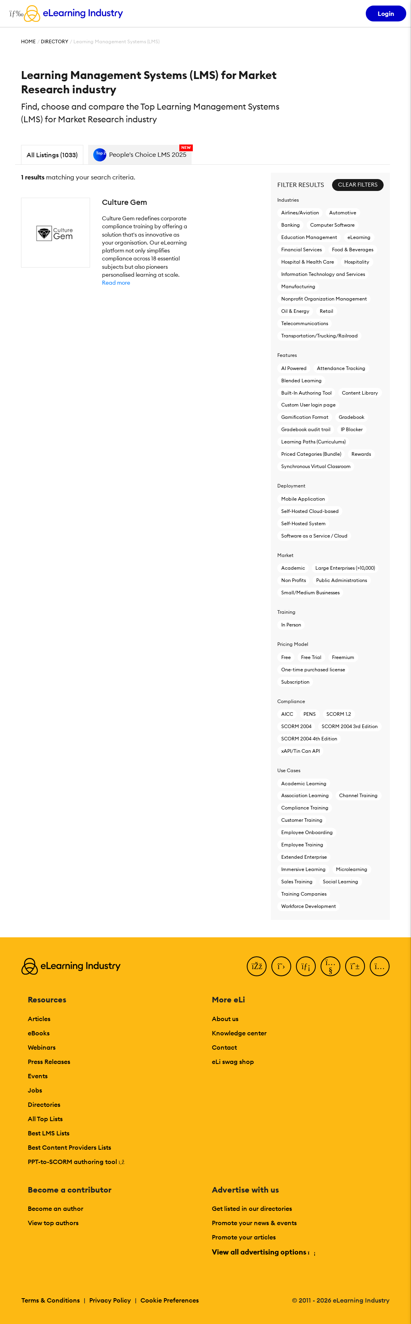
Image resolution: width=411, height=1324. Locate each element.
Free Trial (311, 657)
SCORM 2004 (296, 726)
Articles (39, 1019)
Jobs (35, 1090)
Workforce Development (308, 906)
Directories (44, 1104)
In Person (291, 625)
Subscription (295, 682)
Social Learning (340, 882)
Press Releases (49, 1062)
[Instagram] (380, 966)
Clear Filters (358, 184)
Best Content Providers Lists (69, 1147)
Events (38, 1076)
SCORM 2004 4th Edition (309, 739)
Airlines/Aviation (300, 213)
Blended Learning (301, 381)
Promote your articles (244, 1237)
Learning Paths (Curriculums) (313, 442)
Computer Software (332, 225)
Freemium (343, 657)
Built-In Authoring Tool (306, 393)
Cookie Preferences (169, 1300)
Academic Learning (303, 783)
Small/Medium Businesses (310, 593)
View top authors (53, 1223)
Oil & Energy (295, 311)
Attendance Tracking (341, 368)
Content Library (360, 393)
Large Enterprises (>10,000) (345, 568)
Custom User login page (308, 405)
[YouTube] (330, 966)
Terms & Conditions (50, 1300)
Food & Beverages (352, 249)
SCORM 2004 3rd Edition (350, 726)
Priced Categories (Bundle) (311, 454)
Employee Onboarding (307, 832)
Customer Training (302, 820)
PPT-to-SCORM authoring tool (76, 1162)
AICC (287, 714)
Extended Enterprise (304, 857)
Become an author (55, 1208)
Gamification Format (304, 417)
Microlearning (351, 869)
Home (28, 41)
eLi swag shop (233, 1062)
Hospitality (356, 262)
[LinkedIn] (306, 966)
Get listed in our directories (252, 1208)
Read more (116, 282)
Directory (54, 41)
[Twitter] (281, 966)
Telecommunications (304, 323)
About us (225, 1019)
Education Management (309, 237)
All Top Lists (45, 1119)
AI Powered (294, 368)
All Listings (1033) (52, 155)
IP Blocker (352, 429)
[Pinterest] (355, 966)
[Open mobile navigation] (14, 13)
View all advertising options (263, 1252)
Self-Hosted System (303, 523)
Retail (326, 311)
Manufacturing (298, 286)
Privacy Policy (110, 1300)
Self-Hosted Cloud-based (310, 511)
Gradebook (351, 417)
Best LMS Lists (48, 1133)
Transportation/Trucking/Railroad (319, 336)
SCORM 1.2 (338, 714)
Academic (293, 568)
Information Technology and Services (323, 274)
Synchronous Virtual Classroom (316, 466)
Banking (290, 225)
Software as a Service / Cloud (314, 536)
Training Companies (303, 894)
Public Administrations (341, 580)
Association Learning (305, 795)
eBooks (39, 1033)
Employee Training (302, 845)
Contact (224, 1047)
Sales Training (297, 882)
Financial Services (301, 249)
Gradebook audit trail (305, 429)
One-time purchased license (313, 670)
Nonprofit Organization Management (324, 299)
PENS (309, 714)
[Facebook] (257, 966)
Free (286, 657)
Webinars (42, 1047)
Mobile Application (303, 499)
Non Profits (293, 580)
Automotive (342, 213)
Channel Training (358, 795)
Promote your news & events (254, 1223)
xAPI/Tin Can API (300, 751)
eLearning (359, 237)
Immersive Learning (303, 869)
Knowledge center (239, 1033)
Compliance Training (304, 808)
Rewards (361, 454)
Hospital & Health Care (307, 262)
